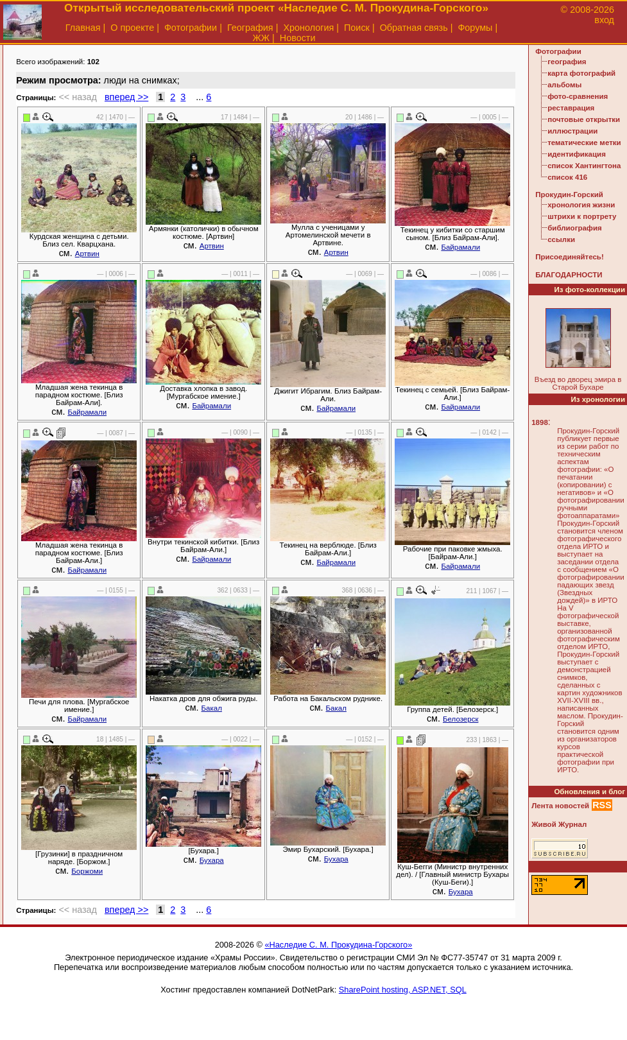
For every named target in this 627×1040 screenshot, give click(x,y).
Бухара (212, 860)
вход (604, 20)
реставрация (570, 108)
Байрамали (460, 247)
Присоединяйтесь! (569, 257)
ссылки (561, 239)
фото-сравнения (577, 96)
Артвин (87, 253)
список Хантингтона (584, 165)
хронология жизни (581, 205)
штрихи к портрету (581, 216)
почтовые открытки (583, 119)
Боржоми (87, 871)
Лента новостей (560, 806)
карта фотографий (581, 73)
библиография (574, 228)
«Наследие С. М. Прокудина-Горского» (338, 944)
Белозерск (460, 719)
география (566, 61)
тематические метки (584, 142)
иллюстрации (572, 131)
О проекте (132, 27)
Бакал (212, 708)
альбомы (564, 85)
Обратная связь (414, 27)
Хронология (308, 27)
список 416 (567, 177)
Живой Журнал (559, 824)
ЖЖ (261, 38)
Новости (298, 38)
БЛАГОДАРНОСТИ (568, 275)
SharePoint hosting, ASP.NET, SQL (403, 989)
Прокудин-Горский (569, 194)
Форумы (475, 27)
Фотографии (190, 27)
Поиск (357, 27)
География (250, 27)
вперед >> (126, 97)
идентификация (576, 154)
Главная (83, 27)
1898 (539, 422)
